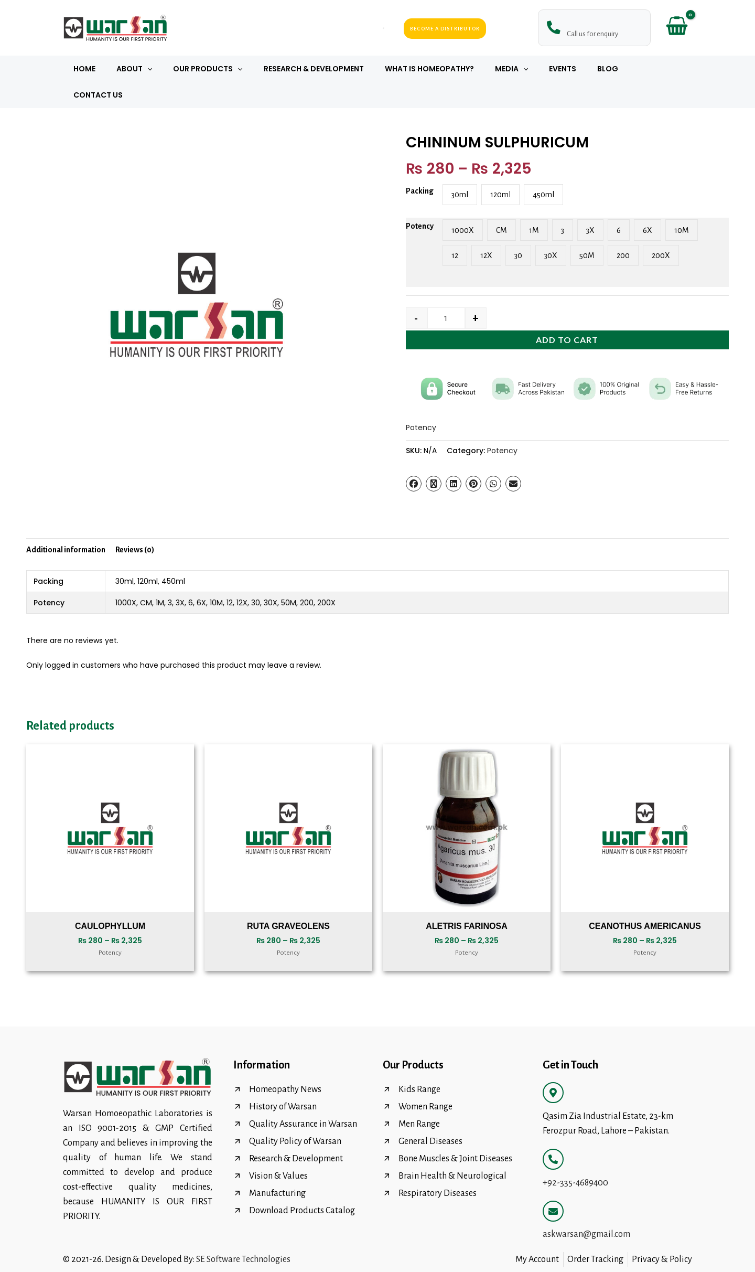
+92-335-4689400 (575, 1156)
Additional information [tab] (65, 523)
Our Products (217, 68)
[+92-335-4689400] (553, 1133)
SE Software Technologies (243, 1233)
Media (501, 68)
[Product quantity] (446, 292)
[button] (162, 68)
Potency (420, 200)
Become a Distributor (445, 28)
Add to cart (567, 313)
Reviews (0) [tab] (134, 523)
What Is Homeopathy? (425, 68)
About (149, 68)
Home (106, 68)
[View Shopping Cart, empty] (676, 28)
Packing (420, 165)
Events (546, 68)
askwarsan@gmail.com (586, 1208)
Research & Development (316, 68)
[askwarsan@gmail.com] (553, 1184)
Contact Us (635, 68)
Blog (585, 68)
